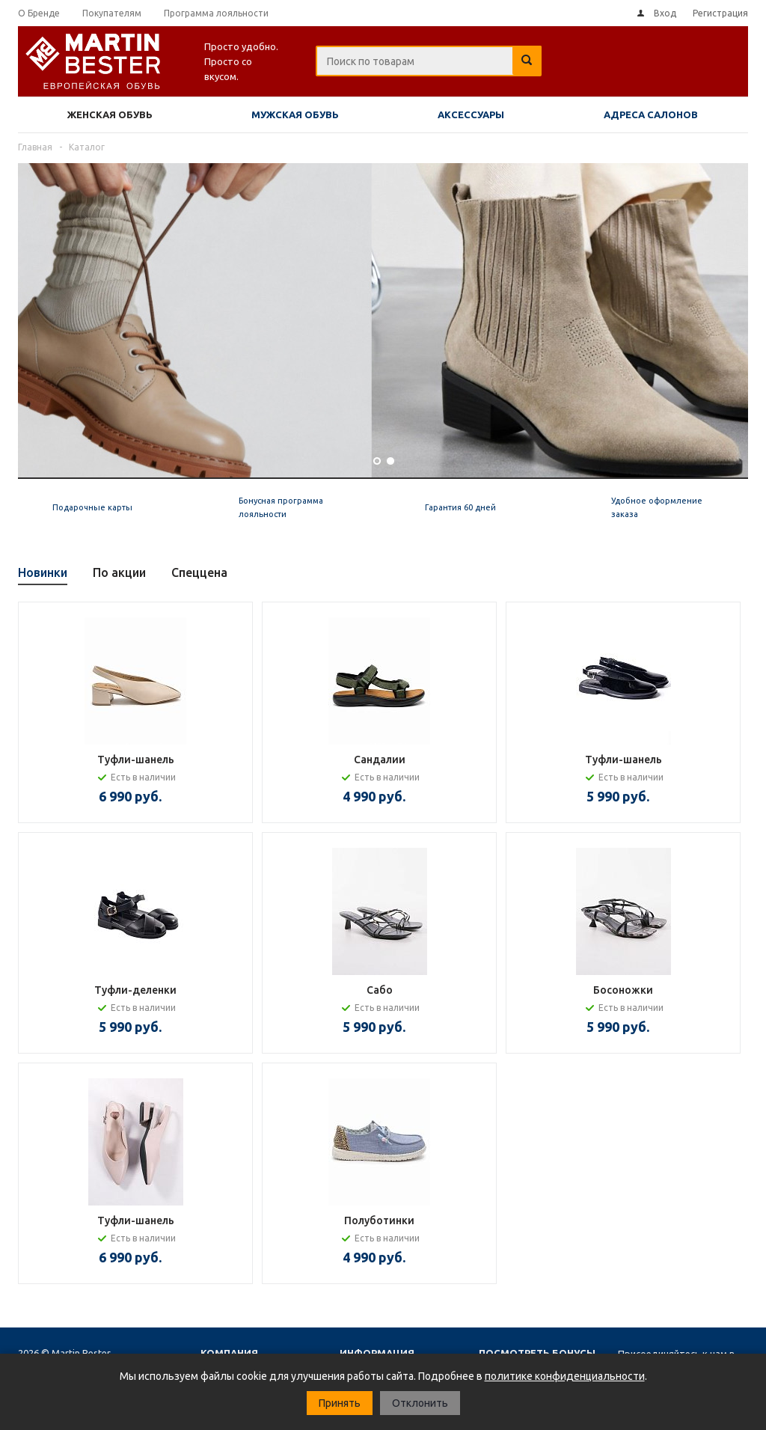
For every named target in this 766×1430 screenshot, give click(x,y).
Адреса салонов (651, 114)
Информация (377, 1353)
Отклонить (420, 1403)
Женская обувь (110, 114)
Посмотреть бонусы (537, 1353)
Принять (340, 1403)
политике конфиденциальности (565, 1376)
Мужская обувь (295, 114)
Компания (229, 1353)
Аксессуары (471, 114)
